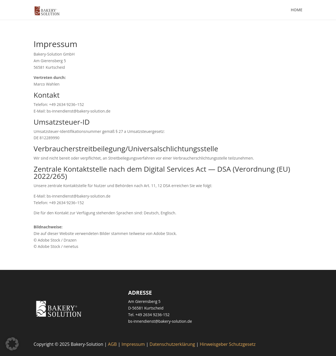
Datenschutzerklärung (172, 344)
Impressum (133, 344)
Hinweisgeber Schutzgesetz (228, 344)
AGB (112, 344)
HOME (296, 10)
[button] (12, 344)
